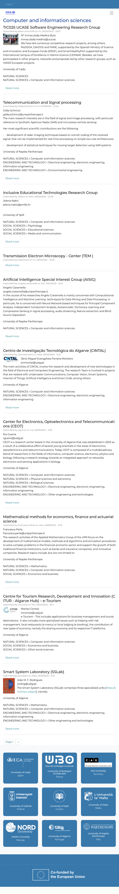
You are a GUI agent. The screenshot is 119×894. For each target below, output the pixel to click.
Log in (9, 4)
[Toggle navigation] (111, 13)
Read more (12, 88)
